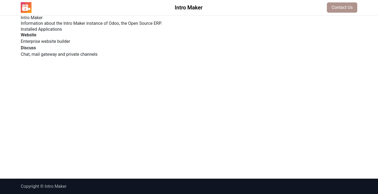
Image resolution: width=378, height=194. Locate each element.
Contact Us (342, 7)
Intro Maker (188, 7)
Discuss (28, 47)
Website (28, 34)
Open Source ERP (144, 23)
